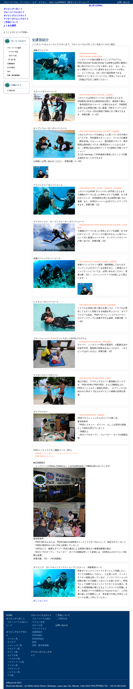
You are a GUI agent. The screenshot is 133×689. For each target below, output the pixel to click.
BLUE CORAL (96, 5)
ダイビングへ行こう (13, 9)
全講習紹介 (16, 63)
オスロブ (11, 642)
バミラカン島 (13, 672)
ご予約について (11, 22)
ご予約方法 (16, 91)
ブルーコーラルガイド (14, 12)
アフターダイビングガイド (16, 19)
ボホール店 (16, 56)
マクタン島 (12, 639)
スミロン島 (12, 665)
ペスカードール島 (15, 662)
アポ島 (10, 675)
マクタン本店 (16, 52)
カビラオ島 (12, 655)
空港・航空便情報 (16, 76)
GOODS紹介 (38, 639)
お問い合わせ (123, 2)
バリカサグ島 (13, 658)
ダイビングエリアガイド (15, 15)
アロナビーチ (13, 669)
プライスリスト (16, 59)
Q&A (16, 71)
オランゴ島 (12, 652)
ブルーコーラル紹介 (16, 47)
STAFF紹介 (16, 67)
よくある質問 (10, 25)
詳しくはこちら (40, 601)
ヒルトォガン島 (14, 645)
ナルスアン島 (13, 648)
